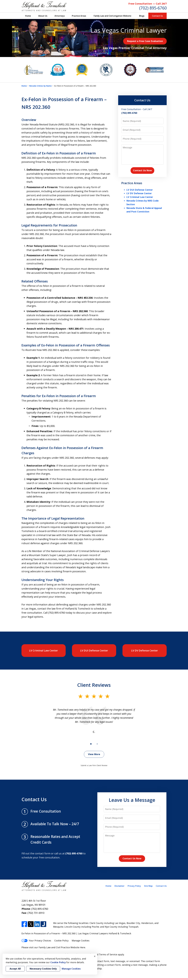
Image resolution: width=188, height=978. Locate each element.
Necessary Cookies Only (43, 968)
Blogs (141, 15)
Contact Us (157, 15)
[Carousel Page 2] (97, 744)
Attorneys (60, 15)
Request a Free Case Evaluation (145, 41)
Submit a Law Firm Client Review (94, 765)
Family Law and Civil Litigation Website (112, 15)
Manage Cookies (80, 940)
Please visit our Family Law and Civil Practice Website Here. (53, 947)
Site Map (148, 886)
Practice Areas (79, 15)
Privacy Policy (134, 886)
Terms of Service (108, 954)
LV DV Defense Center (139, 193)
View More (94, 754)
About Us (42, 15)
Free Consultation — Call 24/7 (147, 3)
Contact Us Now (142, 170)
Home (28, 15)
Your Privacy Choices (36, 940)
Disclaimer (119, 886)
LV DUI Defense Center (139, 189)
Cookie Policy (61, 940)
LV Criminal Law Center (139, 196)
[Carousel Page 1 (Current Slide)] (91, 744)
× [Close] (95, 956)
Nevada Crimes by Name (40, 86)
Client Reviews (94, 685)
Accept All (15, 968)
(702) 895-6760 (153, 8)
